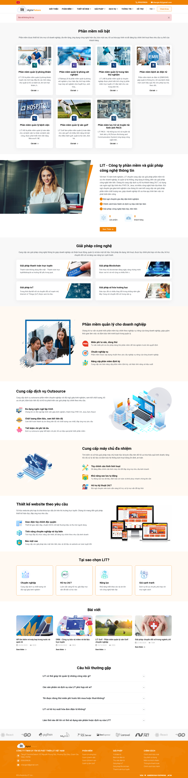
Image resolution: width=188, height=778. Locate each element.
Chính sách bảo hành (152, 766)
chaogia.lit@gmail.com (161, 2)
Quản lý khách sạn (89, 760)
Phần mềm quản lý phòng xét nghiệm (74, 73)
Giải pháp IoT (118, 763)
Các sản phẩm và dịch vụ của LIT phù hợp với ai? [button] (67, 687)
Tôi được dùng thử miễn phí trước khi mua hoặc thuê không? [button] (74, 698)
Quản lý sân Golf (88, 763)
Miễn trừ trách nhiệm (151, 760)
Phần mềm (67, 9)
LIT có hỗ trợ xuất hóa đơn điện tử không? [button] (64, 709)
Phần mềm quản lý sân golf (74, 125)
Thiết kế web (84, 9)
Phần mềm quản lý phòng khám (35, 72)
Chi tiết (34, 90)
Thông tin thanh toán (151, 763)
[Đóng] (169, 17)
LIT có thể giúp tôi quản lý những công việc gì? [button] (67, 676)
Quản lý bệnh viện (88, 757)
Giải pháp (99, 9)
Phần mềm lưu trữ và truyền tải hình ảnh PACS (114, 126)
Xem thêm (21, 649)
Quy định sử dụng (150, 757)
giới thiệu (53, 9)
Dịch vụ (113, 9)
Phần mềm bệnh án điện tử (153, 72)
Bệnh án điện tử (118, 757)
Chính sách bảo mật (151, 754)
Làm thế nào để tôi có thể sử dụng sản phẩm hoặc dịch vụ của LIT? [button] (77, 720)
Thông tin (127, 9)
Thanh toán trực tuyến (121, 769)
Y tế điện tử (117, 754)
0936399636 (141, 2)
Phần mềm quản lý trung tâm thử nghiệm (114, 73)
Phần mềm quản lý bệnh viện (34, 125)
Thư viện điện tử (119, 760)
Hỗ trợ (140, 9)
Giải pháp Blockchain (121, 766)
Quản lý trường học (89, 754)
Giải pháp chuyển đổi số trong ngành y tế (153, 639)
